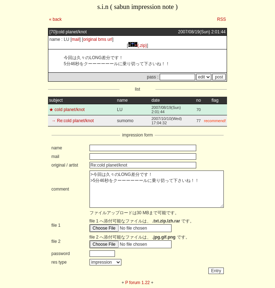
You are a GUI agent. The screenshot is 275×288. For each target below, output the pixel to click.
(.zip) (137, 45)
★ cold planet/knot (67, 109)
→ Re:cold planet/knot (71, 120)
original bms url (97, 39)
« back (55, 19)
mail (75, 39)
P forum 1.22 (137, 282)
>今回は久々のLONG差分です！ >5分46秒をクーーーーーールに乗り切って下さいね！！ (157, 189)
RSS (221, 19)
